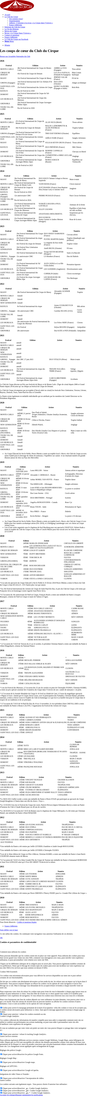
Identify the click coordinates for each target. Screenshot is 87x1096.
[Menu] (9, 41)
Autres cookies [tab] (5, 1080)
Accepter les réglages (8, 1095)
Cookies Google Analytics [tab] (9, 1016)
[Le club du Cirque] (17, 11)
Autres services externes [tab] (9, 1036)
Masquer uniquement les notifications (29, 1095)
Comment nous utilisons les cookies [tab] (13, 952)
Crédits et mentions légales (27, 922)
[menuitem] (46, 15)
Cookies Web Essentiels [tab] (8, 972)
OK (1, 938)
